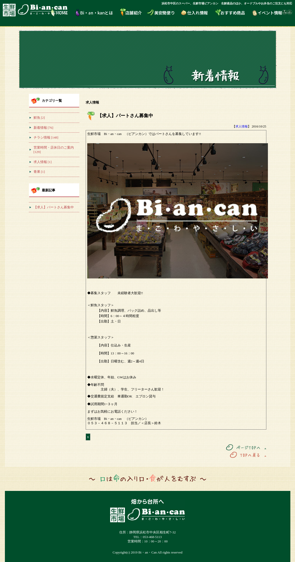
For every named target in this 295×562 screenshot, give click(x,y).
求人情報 (241, 126)
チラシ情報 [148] (46, 137)
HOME (63, 12)
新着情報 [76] (43, 128)
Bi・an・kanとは (98, 12)
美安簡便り (164, 12)
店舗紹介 (133, 12)
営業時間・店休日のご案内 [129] (54, 150)
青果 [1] (39, 172)
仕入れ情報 (198, 12)
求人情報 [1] (43, 162)
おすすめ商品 (233, 12)
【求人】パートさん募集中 (129, 115)
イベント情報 (267, 12)
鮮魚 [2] (39, 118)
